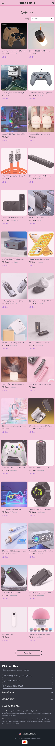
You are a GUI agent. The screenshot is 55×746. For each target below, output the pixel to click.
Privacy (33, 738)
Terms (28, 738)
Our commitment (6, 719)
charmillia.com (6, 711)
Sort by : (27, 19)
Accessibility (38, 738)
